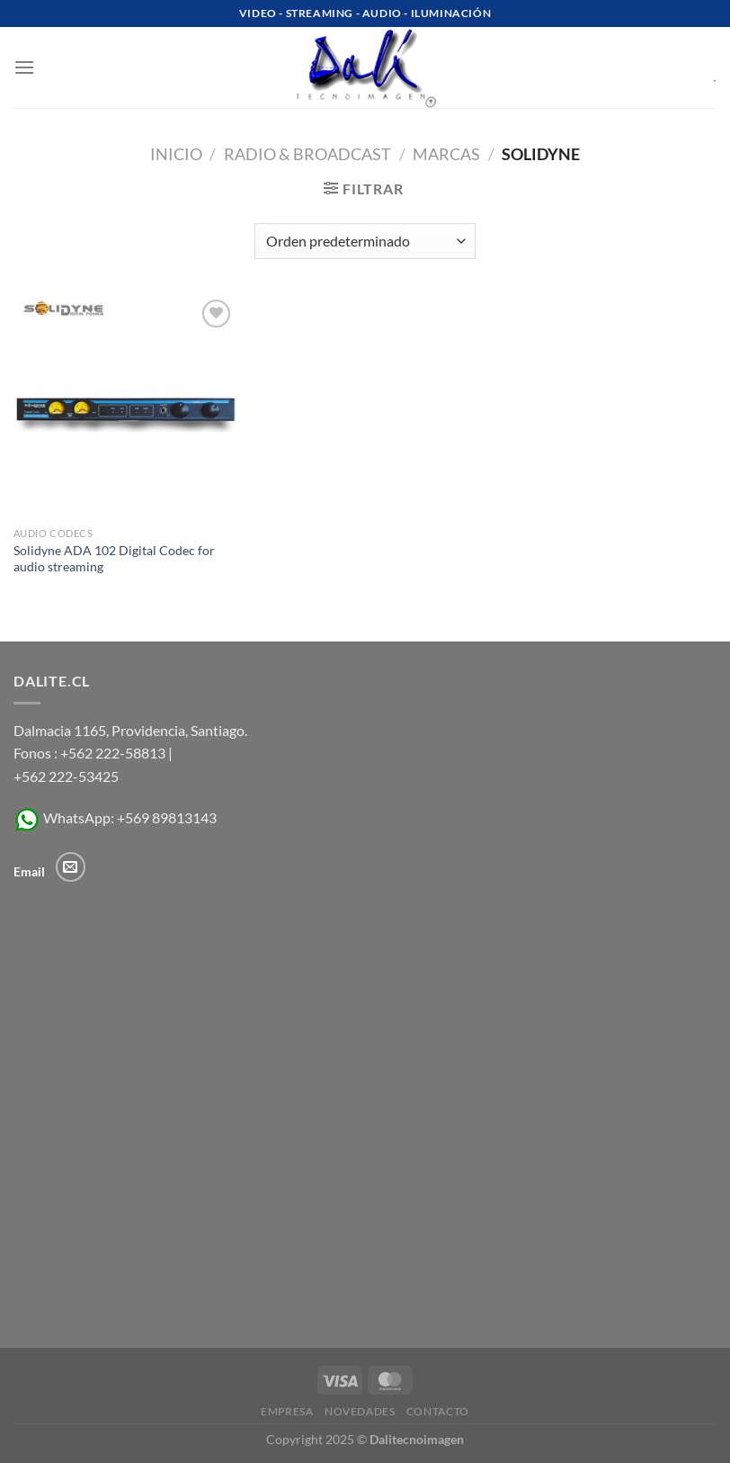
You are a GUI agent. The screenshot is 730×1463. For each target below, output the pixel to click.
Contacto (437, 1411)
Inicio (176, 154)
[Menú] (24, 67)
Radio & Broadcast (307, 154)
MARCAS (446, 154)
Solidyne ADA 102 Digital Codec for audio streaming (114, 559)
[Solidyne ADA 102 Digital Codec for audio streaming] (124, 406)
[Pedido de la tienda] (365, 241)
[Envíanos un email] (70, 867)
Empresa (287, 1411)
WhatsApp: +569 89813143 (115, 817)
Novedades (360, 1411)
